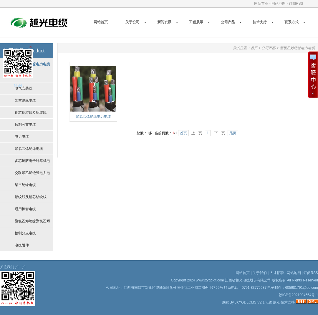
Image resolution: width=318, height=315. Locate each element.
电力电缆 (22, 137)
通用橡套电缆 (25, 209)
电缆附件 (22, 245)
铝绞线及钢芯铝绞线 (31, 197)
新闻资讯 (164, 22)
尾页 (232, 133)
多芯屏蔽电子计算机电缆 (32, 163)
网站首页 (261, 3)
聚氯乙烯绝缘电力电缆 (297, 48)
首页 (254, 48)
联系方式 (291, 22)
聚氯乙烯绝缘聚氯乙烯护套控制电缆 (32, 223)
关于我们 (260, 273)
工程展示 (196, 22)
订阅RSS (296, 3)
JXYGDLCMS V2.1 (249, 302)
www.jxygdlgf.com (210, 280)
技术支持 (260, 22)
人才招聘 (277, 273)
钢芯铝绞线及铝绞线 (31, 112)
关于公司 (132, 22)
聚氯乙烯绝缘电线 (29, 149)
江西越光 (273, 302)
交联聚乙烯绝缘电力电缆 (32, 175)
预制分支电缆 (25, 124)
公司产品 (228, 22)
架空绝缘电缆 (25, 100)
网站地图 (278, 3)
